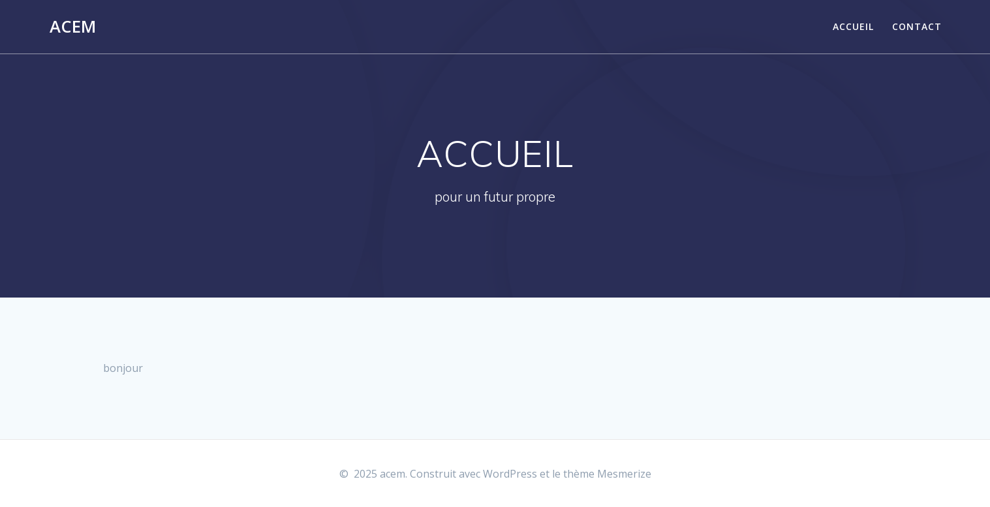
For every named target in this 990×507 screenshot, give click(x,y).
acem (73, 26)
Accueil (853, 26)
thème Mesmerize (607, 474)
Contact (917, 26)
